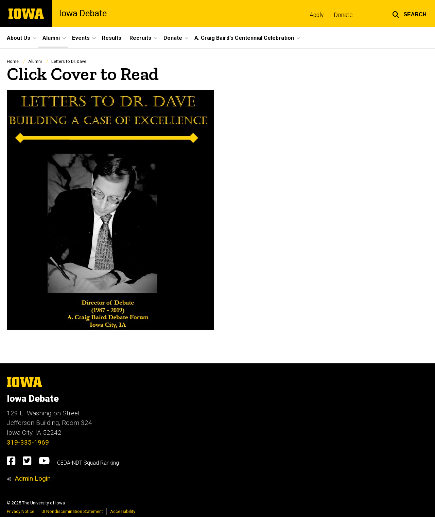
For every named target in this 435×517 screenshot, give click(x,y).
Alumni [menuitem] (51, 38)
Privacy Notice (20, 511)
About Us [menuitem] (18, 38)
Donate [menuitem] (172, 38)
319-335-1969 (28, 442)
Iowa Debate (83, 13)
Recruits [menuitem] (140, 38)
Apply (317, 15)
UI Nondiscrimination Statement (72, 511)
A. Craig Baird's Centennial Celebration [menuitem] (244, 38)
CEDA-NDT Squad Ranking (88, 463)
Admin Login (33, 478)
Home (13, 61)
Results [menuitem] (111, 38)
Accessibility (122, 511)
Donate (343, 15)
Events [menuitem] (81, 38)
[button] (409, 13)
